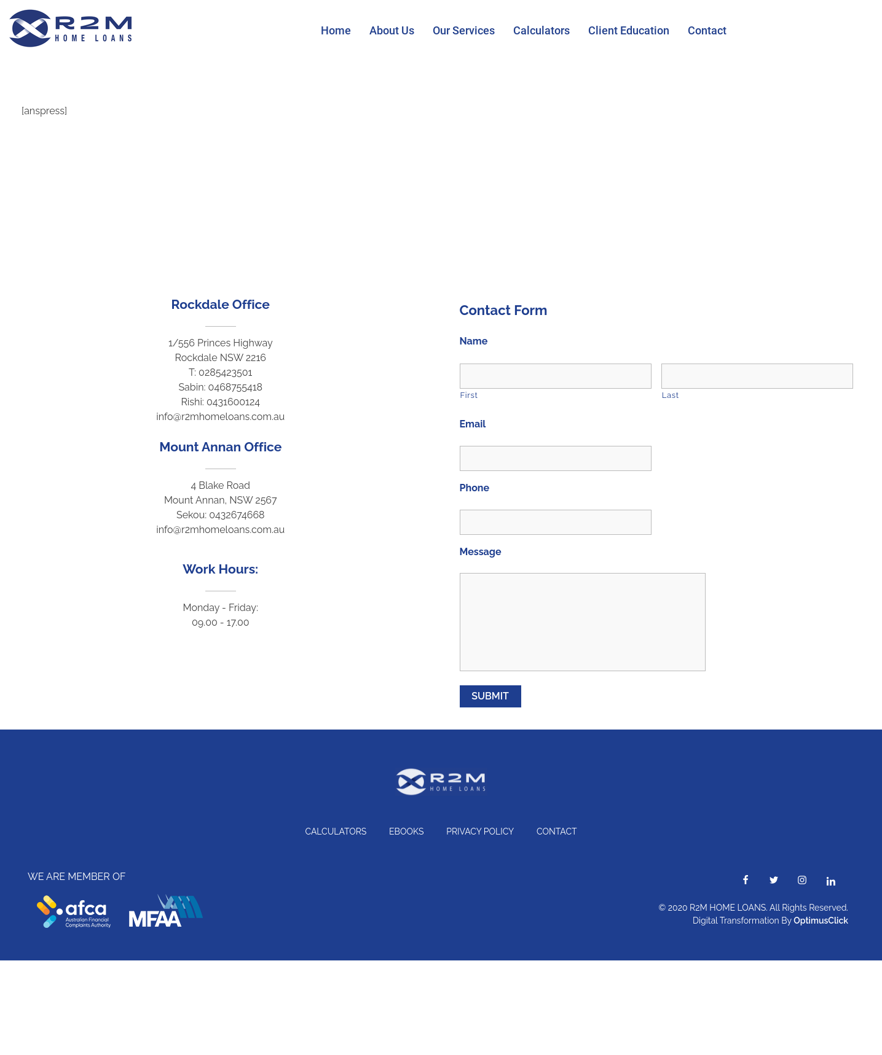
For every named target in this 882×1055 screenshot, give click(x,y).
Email (473, 424)
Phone (475, 488)
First (469, 395)
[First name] (556, 376)
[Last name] (757, 376)
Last (670, 395)
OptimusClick (820, 920)
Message (481, 552)
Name (474, 341)
